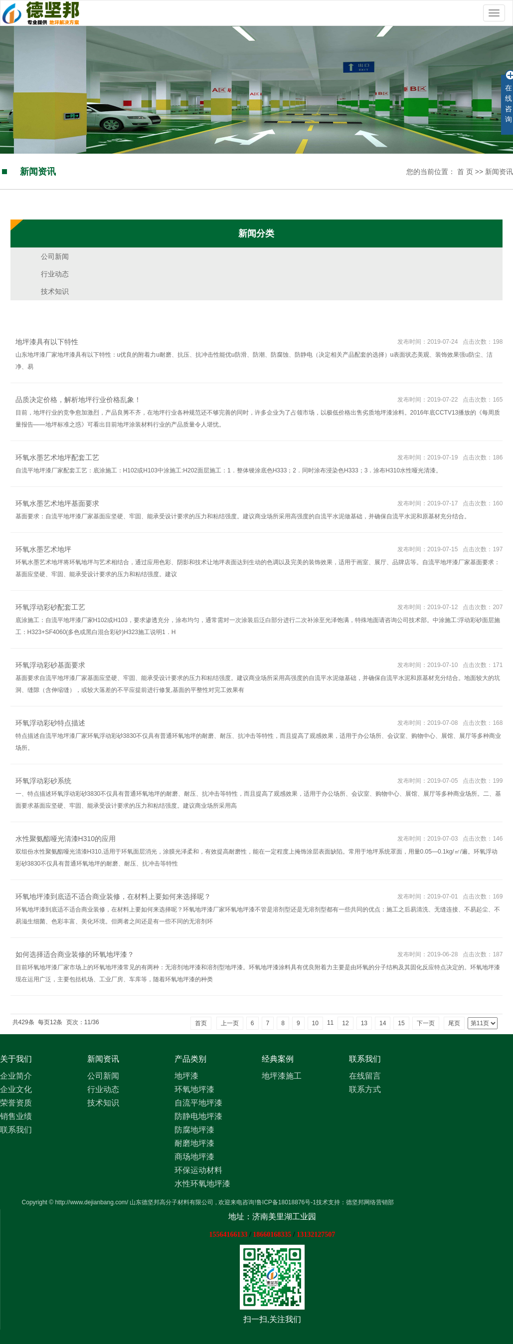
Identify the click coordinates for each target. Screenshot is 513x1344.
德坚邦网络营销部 (370, 1202)
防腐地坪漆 (194, 1129)
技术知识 (55, 291)
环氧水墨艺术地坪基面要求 (57, 503)
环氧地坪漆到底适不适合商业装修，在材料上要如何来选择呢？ (113, 896)
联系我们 (16, 1129)
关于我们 (16, 1059)
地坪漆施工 (282, 1076)
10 (315, 1023)
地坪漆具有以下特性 (46, 342)
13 (364, 1023)
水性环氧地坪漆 (202, 1183)
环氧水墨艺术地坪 (43, 549)
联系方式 (365, 1089)
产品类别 (190, 1059)
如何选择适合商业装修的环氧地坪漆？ (74, 954)
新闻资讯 (499, 172)
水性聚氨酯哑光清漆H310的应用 (65, 839)
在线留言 (365, 1076)
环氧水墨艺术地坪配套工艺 (57, 457)
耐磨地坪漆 (194, 1143)
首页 (201, 1023)
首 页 (465, 172)
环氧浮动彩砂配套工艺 (50, 607)
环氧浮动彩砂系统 (43, 781)
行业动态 (55, 274)
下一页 (426, 1023)
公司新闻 (55, 256)
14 (382, 1023)
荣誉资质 (16, 1103)
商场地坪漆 (194, 1156)
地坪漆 (186, 1076)
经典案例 (278, 1059)
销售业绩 (16, 1116)
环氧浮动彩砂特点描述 (50, 723)
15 (401, 1023)
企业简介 (16, 1076)
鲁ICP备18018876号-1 (286, 1202)
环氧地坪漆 (194, 1089)
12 (345, 1023)
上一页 (230, 1023)
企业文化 (16, 1089)
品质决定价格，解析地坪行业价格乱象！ (78, 400)
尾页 (454, 1023)
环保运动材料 (198, 1170)
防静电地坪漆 (198, 1116)
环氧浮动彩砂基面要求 (50, 665)
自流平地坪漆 (198, 1103)
